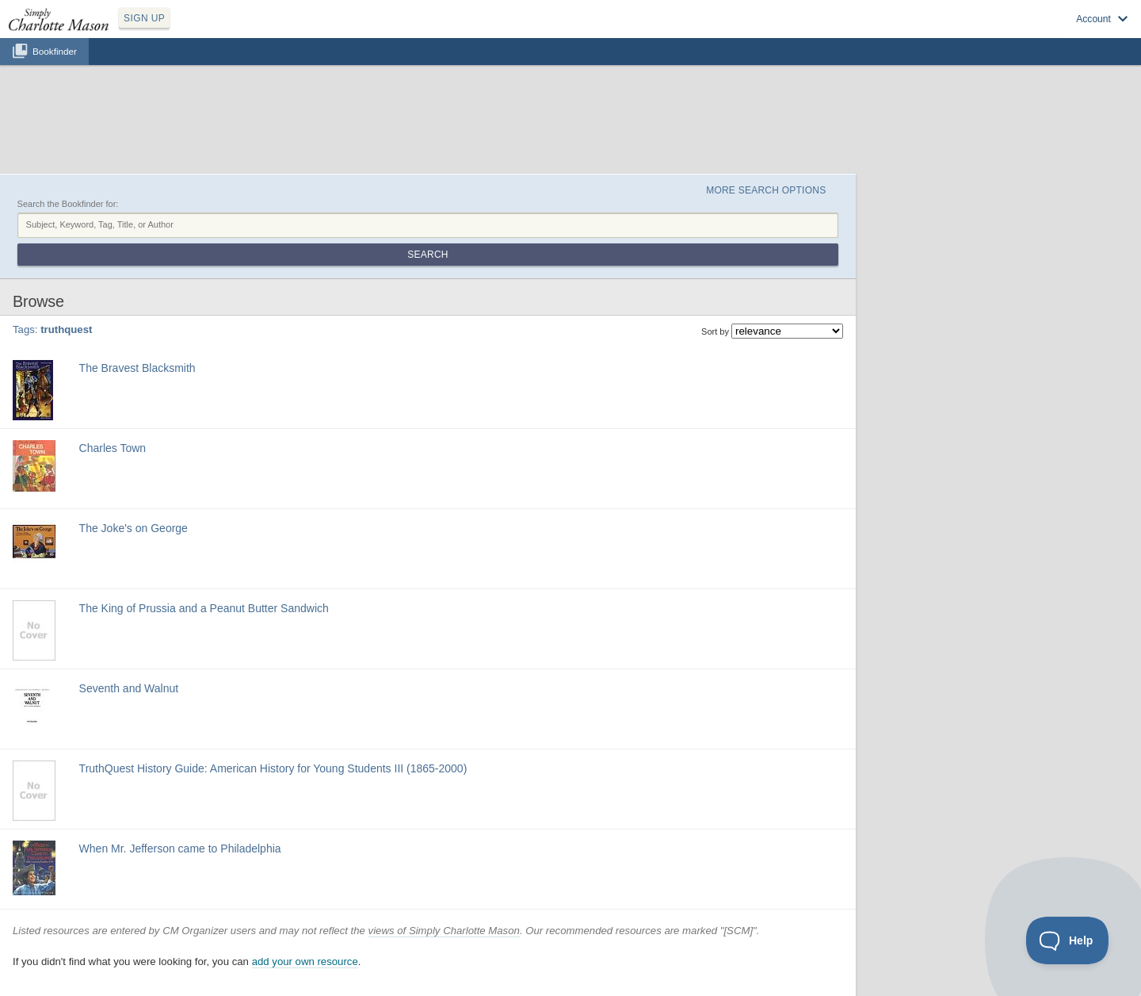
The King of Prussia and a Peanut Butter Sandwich (204, 608)
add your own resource (305, 961)
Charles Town (113, 448)
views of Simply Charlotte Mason (444, 931)
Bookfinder (54, 51)
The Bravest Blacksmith (137, 368)
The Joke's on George (133, 528)
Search (427, 254)
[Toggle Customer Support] (1067, 940)
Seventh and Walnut (129, 688)
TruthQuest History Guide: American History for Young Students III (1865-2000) (273, 768)
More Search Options (766, 190)
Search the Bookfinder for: (68, 204)
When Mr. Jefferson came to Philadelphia (180, 848)
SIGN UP (144, 18)
